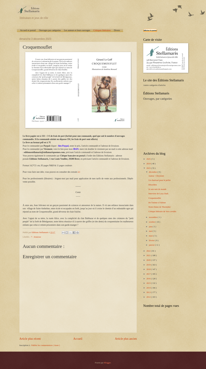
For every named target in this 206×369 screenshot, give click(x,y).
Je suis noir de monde (157, 189)
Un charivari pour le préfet (159, 180)
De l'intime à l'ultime (157, 202)
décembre (153, 172)
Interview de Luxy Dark (158, 193)
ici (79, 172)
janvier (152, 245)
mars (151, 236)
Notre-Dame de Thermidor (159, 207)
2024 (148, 164)
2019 (148, 265)
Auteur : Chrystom (156, 176)
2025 (148, 159)
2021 (148, 255)
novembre (153, 217)
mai (151, 231)
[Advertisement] (163, 126)
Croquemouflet (154, 198)
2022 (148, 251)
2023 (148, 168)
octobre (152, 222)
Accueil (77, 338)
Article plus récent (30, 338)
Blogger (107, 363)
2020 (148, 260)
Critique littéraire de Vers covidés (162, 211)
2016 (148, 279)
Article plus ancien (126, 338)
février (152, 240)
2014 (148, 288)
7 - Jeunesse (36, 237)
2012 (148, 297)
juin (151, 226)
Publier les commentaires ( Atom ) (45, 345)
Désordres (152, 185)
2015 (148, 283)
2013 (148, 292)
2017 (148, 274)
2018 (148, 269)
